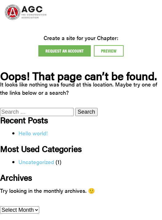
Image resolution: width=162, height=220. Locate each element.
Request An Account (64, 50)
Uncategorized (36, 162)
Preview (109, 50)
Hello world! (33, 133)
